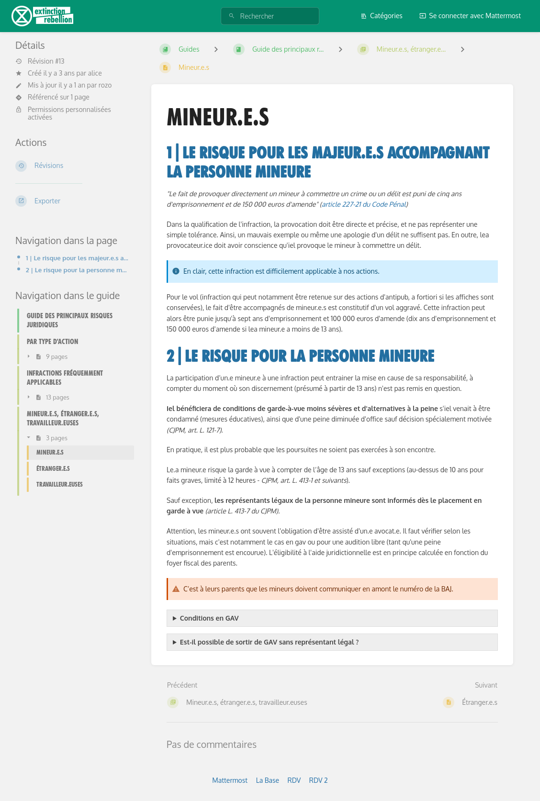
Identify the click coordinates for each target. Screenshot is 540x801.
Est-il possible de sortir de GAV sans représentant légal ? (269, 642)
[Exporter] (72, 200)
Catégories (381, 15)
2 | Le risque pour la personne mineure (77, 270)
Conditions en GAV (209, 618)
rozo (105, 85)
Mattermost (230, 780)
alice (95, 73)
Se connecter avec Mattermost (470, 15)
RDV (294, 780)
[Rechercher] (231, 16)
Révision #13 (40, 61)
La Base (267, 780)
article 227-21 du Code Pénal (364, 204)
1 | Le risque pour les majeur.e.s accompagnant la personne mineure (77, 258)
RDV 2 (318, 780)
